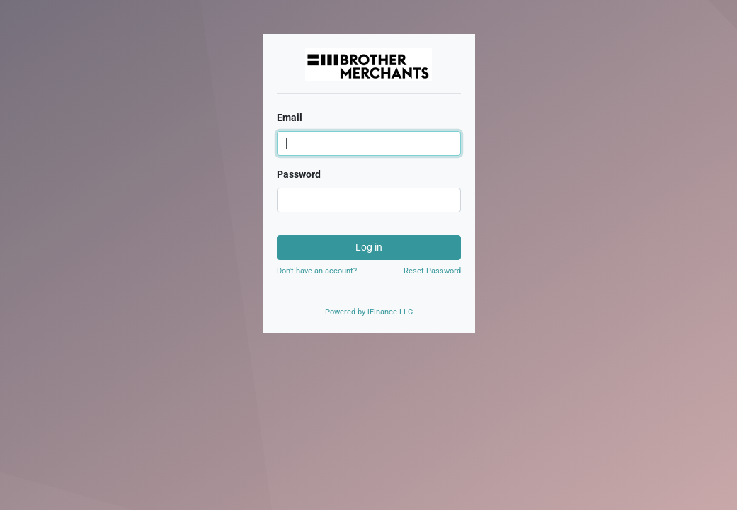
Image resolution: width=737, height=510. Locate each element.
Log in (368, 247)
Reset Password (432, 271)
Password (299, 174)
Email (289, 117)
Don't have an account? (317, 271)
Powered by (369, 312)
